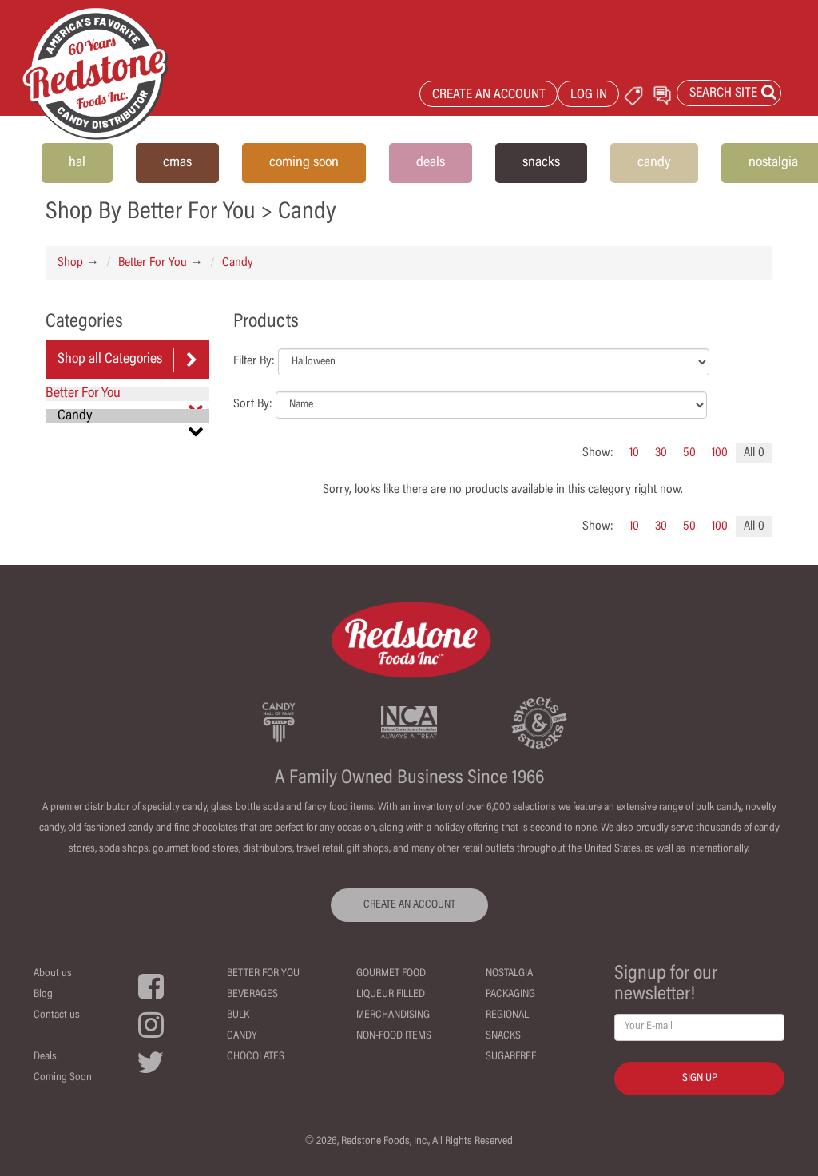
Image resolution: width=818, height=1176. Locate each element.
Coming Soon (63, 1077)
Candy (237, 262)
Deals (45, 1057)
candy (654, 163)
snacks (541, 163)
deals (430, 163)
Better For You (152, 262)
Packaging (510, 994)
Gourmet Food (391, 973)
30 (661, 453)
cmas (177, 163)
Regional (507, 1015)
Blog (43, 994)
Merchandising (393, 1015)
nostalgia (773, 163)
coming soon (304, 163)
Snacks (503, 1036)
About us (53, 973)
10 (634, 453)
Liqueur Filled (390, 994)
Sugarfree (511, 1057)
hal (77, 163)
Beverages (252, 994)
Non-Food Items (393, 1036)
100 (720, 453)
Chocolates (255, 1057)
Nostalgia (509, 973)
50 (689, 453)
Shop (70, 262)
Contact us (57, 1015)
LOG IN (588, 95)
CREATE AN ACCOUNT (489, 95)
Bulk (238, 1015)
